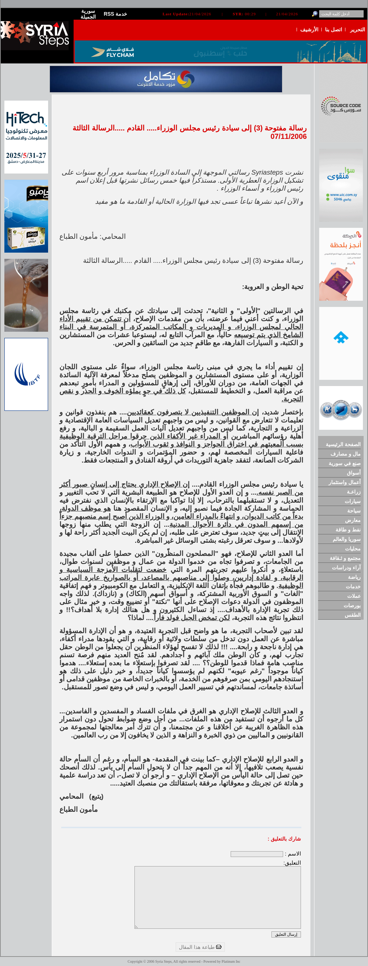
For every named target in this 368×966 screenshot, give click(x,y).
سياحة (354, 511)
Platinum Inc (231, 961)
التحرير (357, 29)
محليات (353, 549)
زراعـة (354, 492)
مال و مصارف (345, 454)
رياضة (354, 577)
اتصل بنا (333, 29)
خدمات (353, 586)
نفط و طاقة (348, 530)
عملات (354, 596)
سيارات (353, 501)
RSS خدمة (116, 14)
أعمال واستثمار (345, 482)
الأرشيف (309, 29)
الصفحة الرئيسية (343, 444)
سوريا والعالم (347, 539)
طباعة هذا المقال (200, 947)
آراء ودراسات (346, 567)
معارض (353, 520)
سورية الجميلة (88, 14)
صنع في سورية (345, 463)
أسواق (354, 473)
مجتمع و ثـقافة (345, 558)
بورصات (352, 605)
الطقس (353, 615)
